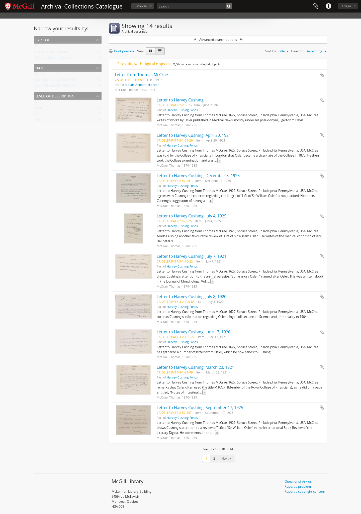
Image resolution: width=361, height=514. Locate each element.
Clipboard (316, 6)
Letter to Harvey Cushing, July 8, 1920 (191, 296)
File (37, 120)
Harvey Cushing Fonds (51, 52)
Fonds (39, 114)
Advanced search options (218, 39)
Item (38, 108)
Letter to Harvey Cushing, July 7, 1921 (191, 256)
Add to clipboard (321, 74)
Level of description (54, 95)
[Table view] (160, 51)
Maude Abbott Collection (53, 58)
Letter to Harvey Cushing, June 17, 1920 (193, 332)
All (36, 46)
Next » (226, 458)
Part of (42, 39)
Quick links (328, 6)
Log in (346, 6)
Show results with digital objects (197, 64)
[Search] (194, 6)
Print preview (121, 51)
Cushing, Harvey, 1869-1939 (55, 80)
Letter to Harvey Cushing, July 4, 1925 (191, 216)
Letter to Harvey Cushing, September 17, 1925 (200, 407)
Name (40, 67)
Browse (141, 6)
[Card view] (150, 51)
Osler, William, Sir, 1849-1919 (56, 86)
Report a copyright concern (305, 491)
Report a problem (298, 486)
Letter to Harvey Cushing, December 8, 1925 (198, 175)
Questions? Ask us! (298, 481)
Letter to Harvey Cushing (180, 100)
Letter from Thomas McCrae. (142, 74)
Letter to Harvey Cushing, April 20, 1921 (194, 135)
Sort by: (271, 51)
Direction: (298, 51)
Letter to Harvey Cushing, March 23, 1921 (195, 367)
